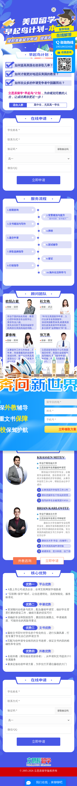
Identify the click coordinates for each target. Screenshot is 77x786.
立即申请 (38, 180)
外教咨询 (24, 561)
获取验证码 (63, 149)
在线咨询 (66, 52)
